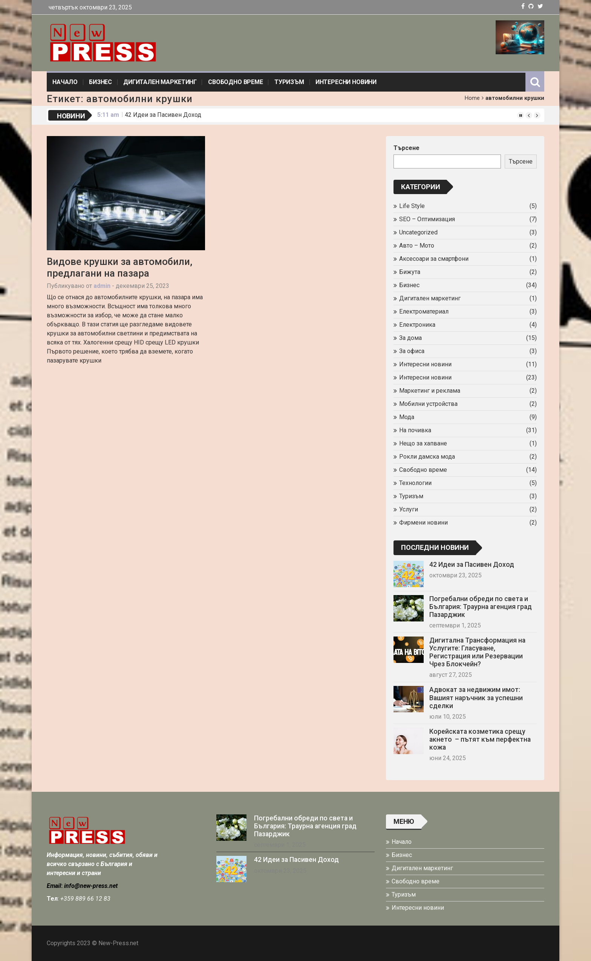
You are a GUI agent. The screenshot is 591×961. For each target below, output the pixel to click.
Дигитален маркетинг (160, 82)
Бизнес (100, 82)
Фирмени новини (423, 522)
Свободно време (235, 82)
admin (101, 285)
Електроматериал (424, 311)
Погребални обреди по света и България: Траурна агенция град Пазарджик (480, 606)
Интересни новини (346, 82)
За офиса (411, 351)
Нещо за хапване (423, 443)
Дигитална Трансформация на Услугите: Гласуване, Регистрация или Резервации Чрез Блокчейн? (477, 652)
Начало (65, 82)
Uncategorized (418, 232)
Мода (406, 417)
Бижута (409, 271)
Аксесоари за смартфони (434, 258)
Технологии (415, 483)
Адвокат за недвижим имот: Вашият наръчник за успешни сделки (476, 697)
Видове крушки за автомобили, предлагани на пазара (119, 267)
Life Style (412, 206)
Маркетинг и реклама (429, 390)
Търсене (406, 147)
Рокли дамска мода (427, 456)
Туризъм (289, 82)
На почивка (415, 430)
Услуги (408, 509)
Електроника (417, 324)
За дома (410, 337)
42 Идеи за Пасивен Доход (163, 114)
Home (472, 98)
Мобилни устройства (428, 403)
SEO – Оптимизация (427, 219)
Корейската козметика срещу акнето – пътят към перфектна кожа (480, 739)
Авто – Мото (416, 245)
